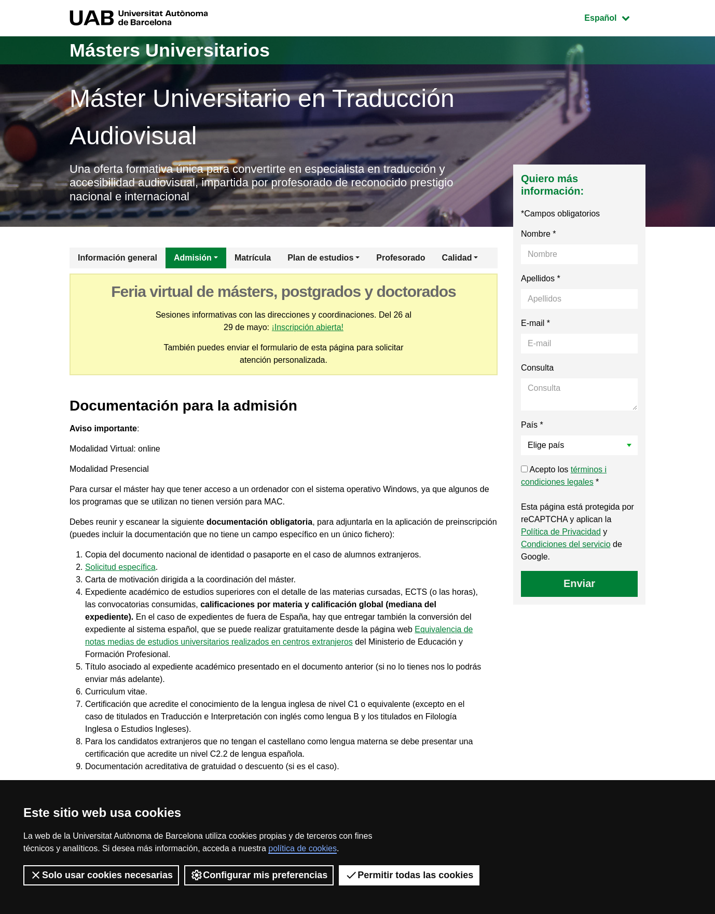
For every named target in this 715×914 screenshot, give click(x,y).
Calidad (457, 257)
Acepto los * (564, 475)
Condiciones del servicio (566, 544)
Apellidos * (540, 278)
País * (532, 424)
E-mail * (535, 323)
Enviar (579, 583)
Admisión (193, 257)
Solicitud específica (120, 567)
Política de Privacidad (561, 531)
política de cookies (302, 848)
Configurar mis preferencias (258, 875)
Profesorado (400, 257)
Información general (117, 257)
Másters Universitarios (170, 50)
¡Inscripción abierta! (307, 327)
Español (614, 16)
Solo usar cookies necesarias (101, 875)
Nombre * (538, 233)
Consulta (537, 367)
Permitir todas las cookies (409, 875)
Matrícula (253, 257)
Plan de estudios (320, 257)
